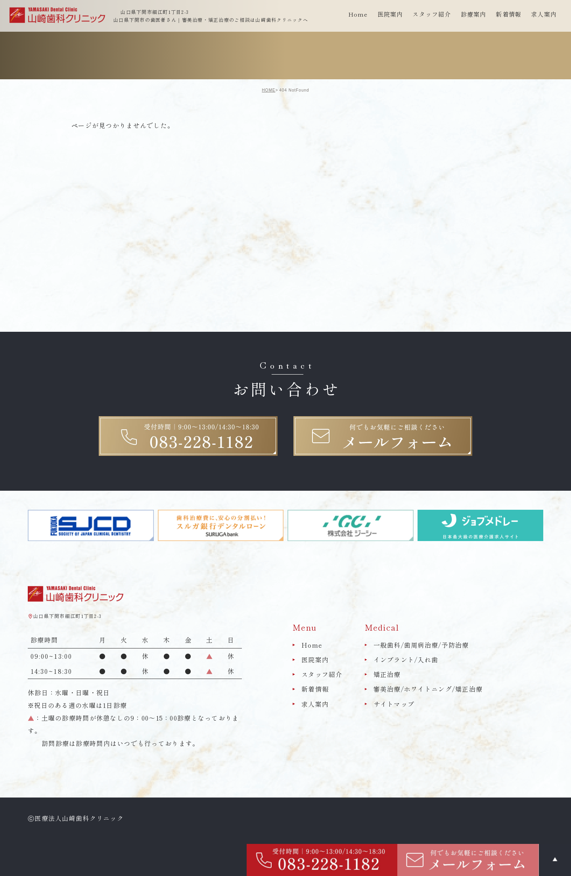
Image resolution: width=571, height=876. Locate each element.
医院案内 (315, 659)
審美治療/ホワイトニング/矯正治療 (428, 689)
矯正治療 (387, 674)
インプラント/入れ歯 (406, 659)
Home (358, 14)
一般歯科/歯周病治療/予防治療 (421, 645)
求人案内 (544, 14)
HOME (268, 90)
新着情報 (508, 14)
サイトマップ (394, 704)
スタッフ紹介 (322, 674)
